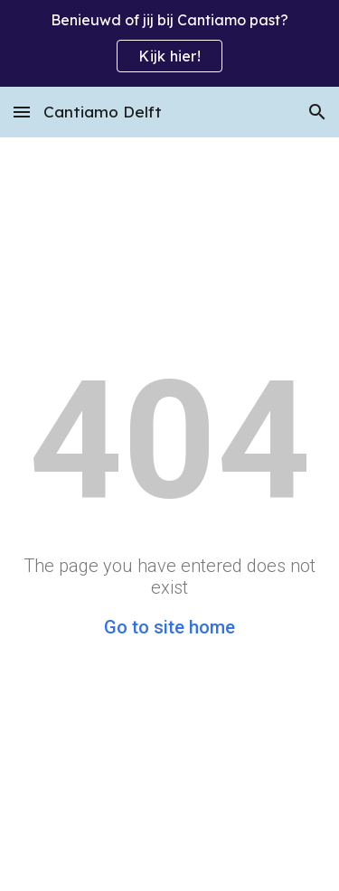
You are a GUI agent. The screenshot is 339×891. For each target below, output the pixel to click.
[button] (21, 111)
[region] (169, 43)
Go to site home (169, 627)
